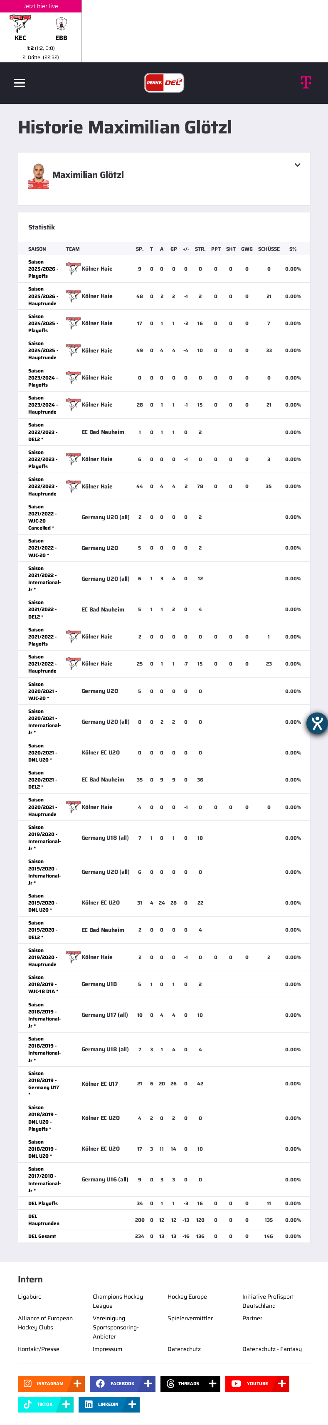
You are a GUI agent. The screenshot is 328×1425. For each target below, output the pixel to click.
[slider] (164, 31)
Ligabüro (30, 1296)
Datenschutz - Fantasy (272, 1349)
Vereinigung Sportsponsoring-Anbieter (116, 1327)
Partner (252, 1318)
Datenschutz (184, 1349)
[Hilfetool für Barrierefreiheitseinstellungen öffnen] (317, 723)
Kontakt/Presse (38, 1349)
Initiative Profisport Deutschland (268, 1301)
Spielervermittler (190, 1318)
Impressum (107, 1349)
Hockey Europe (187, 1296)
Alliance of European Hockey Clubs (45, 1323)
